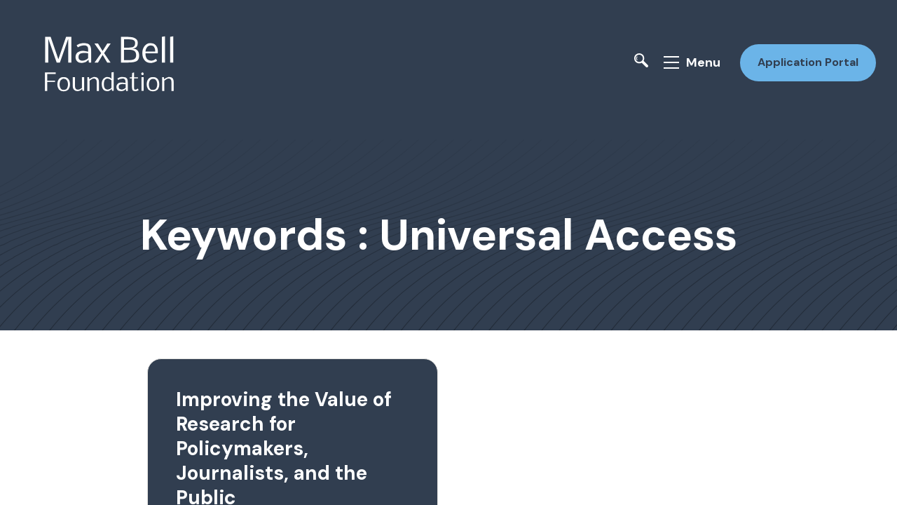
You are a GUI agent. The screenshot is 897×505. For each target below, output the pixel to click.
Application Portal (804, 58)
